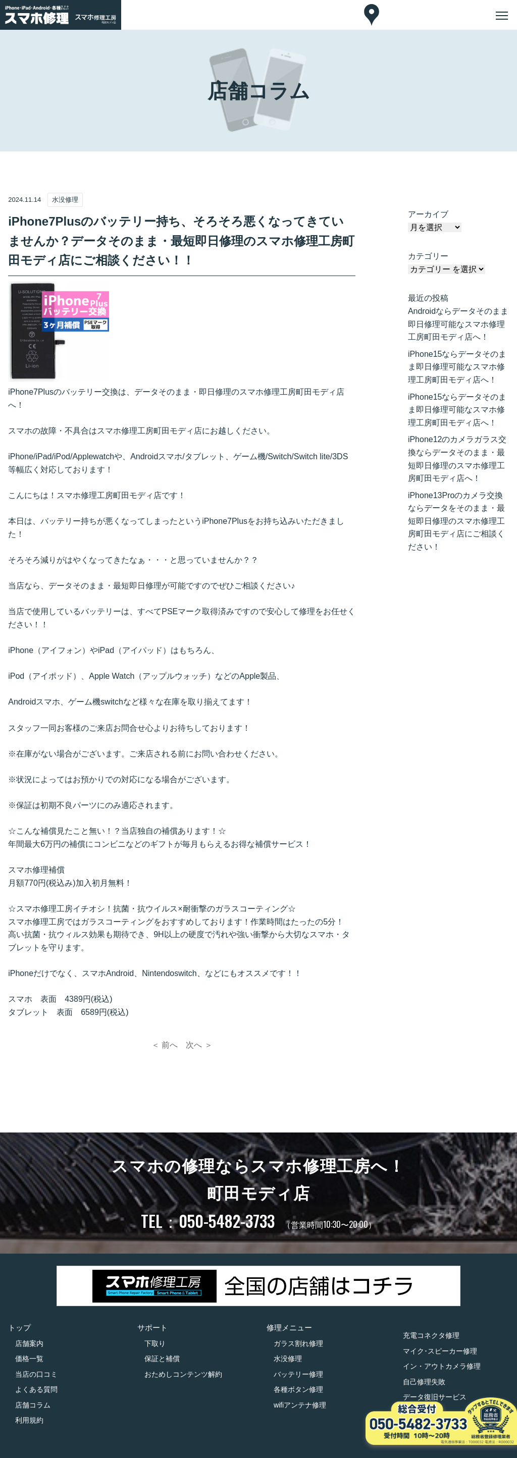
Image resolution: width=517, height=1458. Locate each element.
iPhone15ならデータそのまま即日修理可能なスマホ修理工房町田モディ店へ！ (457, 367)
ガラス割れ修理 (298, 1343)
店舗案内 (29, 1343)
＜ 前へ (164, 1045)
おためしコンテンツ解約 (183, 1374)
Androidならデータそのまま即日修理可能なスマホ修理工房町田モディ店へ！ (458, 324)
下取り (155, 1343)
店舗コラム (32, 1405)
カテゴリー (428, 256)
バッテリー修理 (298, 1374)
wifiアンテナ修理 (300, 1405)
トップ (19, 1327)
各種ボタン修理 (298, 1389)
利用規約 (29, 1420)
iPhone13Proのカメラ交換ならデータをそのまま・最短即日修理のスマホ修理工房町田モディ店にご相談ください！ (456, 521)
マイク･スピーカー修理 (440, 1351)
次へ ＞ (199, 1045)
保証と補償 (162, 1359)
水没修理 (288, 1359)
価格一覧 (29, 1359)
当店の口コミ (36, 1374)
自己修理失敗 (424, 1382)
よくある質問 (36, 1389)
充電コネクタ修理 (431, 1335)
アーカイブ (428, 214)
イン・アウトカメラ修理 (442, 1366)
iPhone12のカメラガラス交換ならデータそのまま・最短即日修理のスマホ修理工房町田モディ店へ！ (457, 458)
